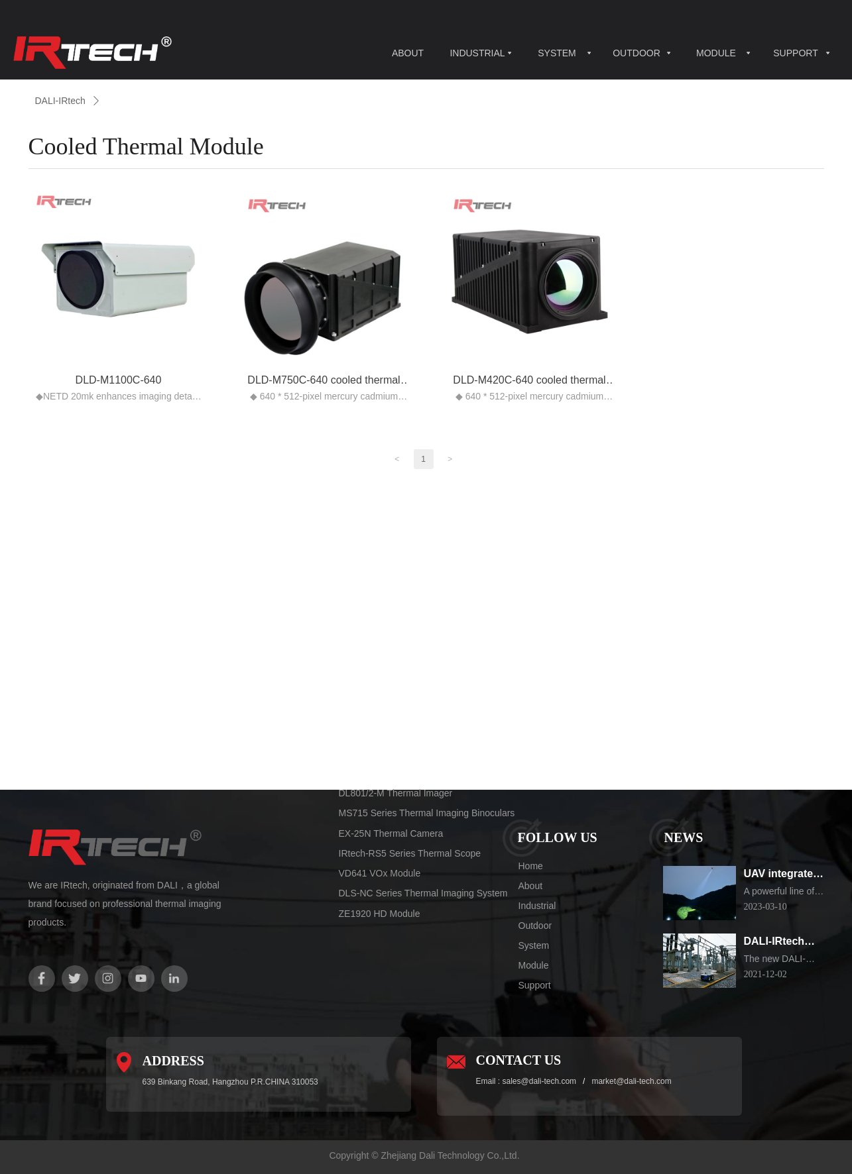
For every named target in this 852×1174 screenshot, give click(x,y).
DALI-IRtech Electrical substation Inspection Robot (774, 942)
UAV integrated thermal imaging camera (784, 875)
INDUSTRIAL (477, 53)
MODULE (716, 53)
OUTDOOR (636, 53)
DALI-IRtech (60, 100)
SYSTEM (557, 53)
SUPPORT (795, 53)
